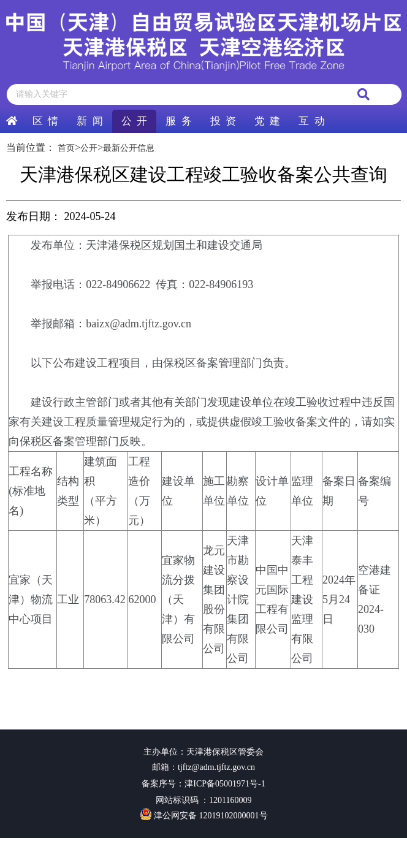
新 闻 (89, 121)
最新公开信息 (128, 148)
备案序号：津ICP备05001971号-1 (203, 783)
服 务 (178, 121)
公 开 (134, 121)
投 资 (223, 121)
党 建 (267, 121)
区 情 (45, 121)
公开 (88, 148)
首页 (66, 148)
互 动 (311, 121)
